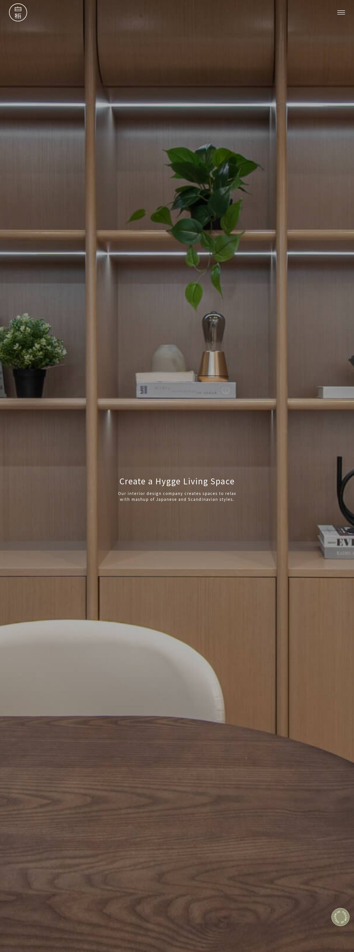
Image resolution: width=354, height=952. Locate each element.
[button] (341, 12)
